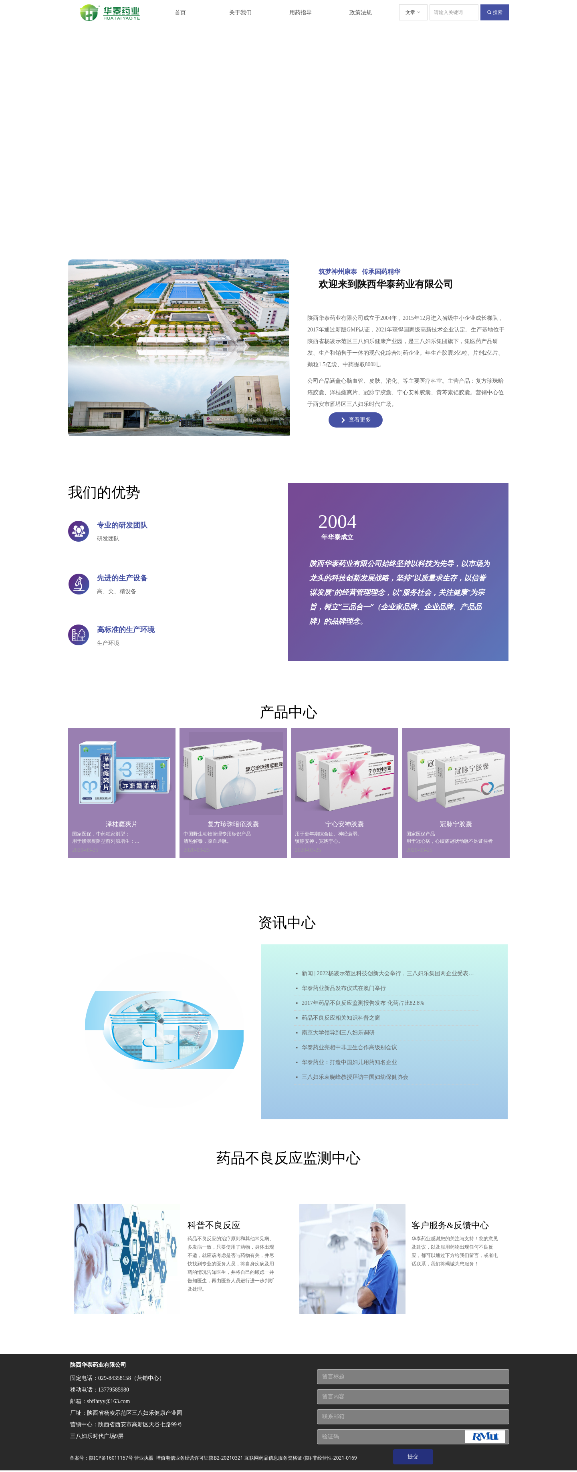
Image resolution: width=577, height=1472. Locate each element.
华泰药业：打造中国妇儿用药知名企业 (349, 1062)
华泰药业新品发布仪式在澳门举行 (344, 988)
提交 (413, 1457)
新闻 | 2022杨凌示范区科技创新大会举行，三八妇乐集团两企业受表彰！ (390, 973)
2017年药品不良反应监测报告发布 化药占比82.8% (363, 1003)
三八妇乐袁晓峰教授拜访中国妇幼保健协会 (355, 1077)
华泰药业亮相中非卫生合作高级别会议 (349, 1047)
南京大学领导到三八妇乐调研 (338, 1033)
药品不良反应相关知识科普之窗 (341, 1018)
